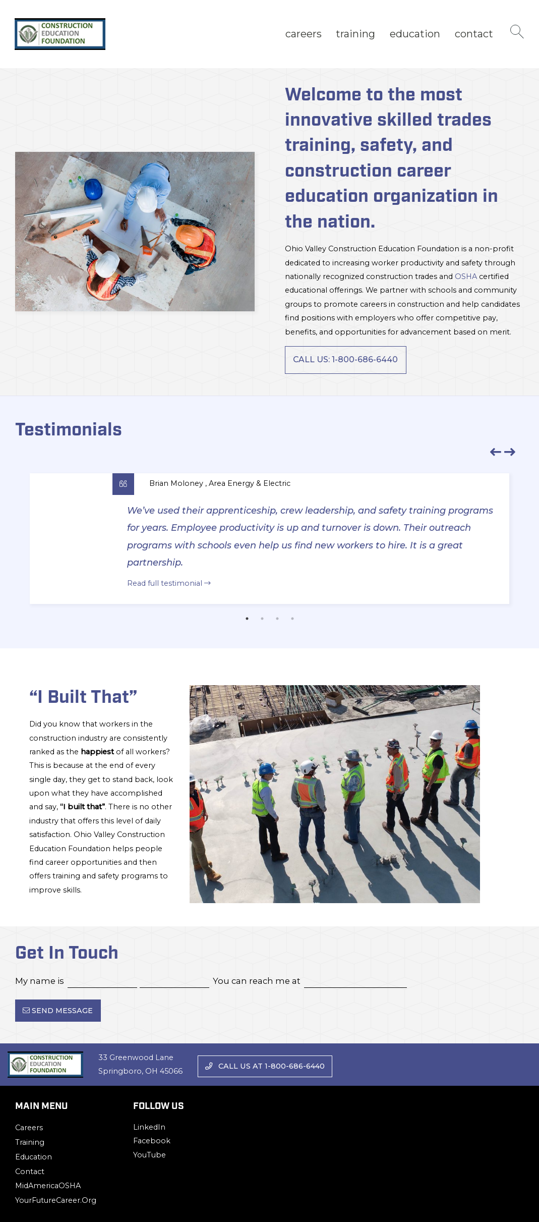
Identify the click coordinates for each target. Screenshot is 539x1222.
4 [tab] (292, 619)
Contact (474, 33)
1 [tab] (247, 619)
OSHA (466, 276)
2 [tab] (262, 619)
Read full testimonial (169, 583)
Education (415, 33)
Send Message (58, 1010)
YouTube (149, 1154)
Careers (303, 33)
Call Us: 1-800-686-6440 (345, 359)
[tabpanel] (269, 538)
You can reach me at (257, 981)
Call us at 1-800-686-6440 (264, 1066)
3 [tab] (277, 619)
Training (355, 33)
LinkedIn (149, 1127)
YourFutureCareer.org (55, 1200)
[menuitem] (303, 34)
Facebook (151, 1140)
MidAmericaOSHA (48, 1185)
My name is (39, 981)
